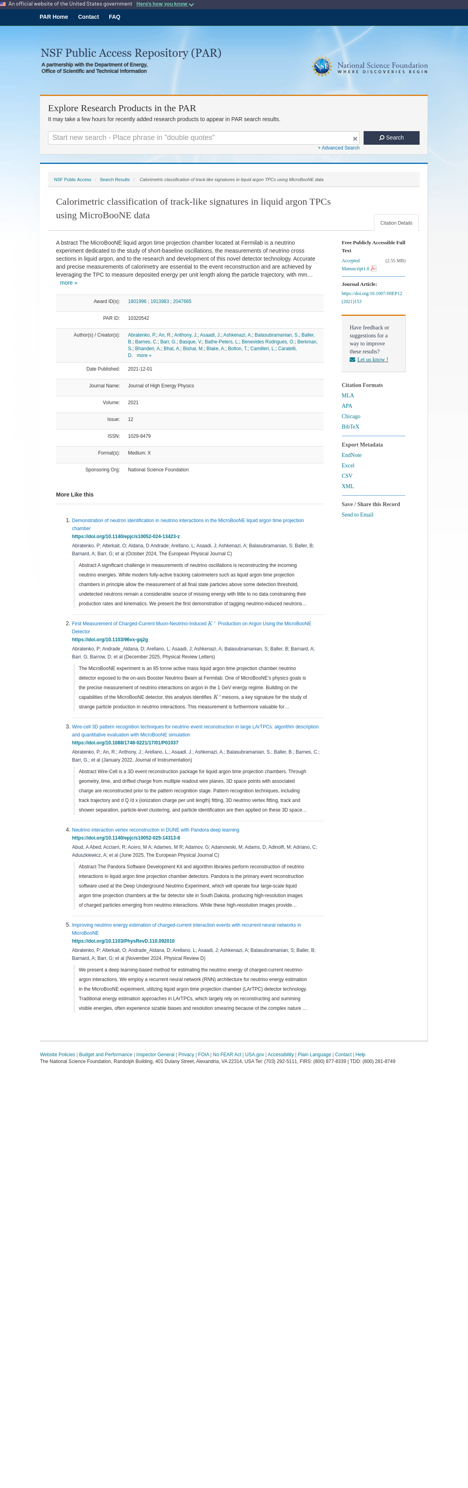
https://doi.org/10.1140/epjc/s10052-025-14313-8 (127, 838)
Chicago (351, 416)
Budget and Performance (105, 1054)
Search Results (115, 179)
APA (347, 406)
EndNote (352, 455)
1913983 (159, 301)
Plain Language (314, 1054)
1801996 (137, 301)
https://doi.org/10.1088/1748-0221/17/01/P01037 (126, 743)
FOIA (203, 1054)
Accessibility (281, 1054)
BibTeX (350, 427)
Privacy (186, 1054)
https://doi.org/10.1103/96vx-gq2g (111, 639)
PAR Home (54, 17)
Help (361, 1054)
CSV (347, 476)
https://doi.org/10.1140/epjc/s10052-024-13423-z (127, 536)
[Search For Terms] (204, 138)
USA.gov (254, 1054)
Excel (348, 466)
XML (348, 486)
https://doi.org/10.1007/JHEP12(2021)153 (372, 297)
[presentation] (212, 623)
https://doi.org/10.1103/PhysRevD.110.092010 (124, 941)
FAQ (114, 17)
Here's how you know (165, 3)
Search (391, 137)
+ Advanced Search (339, 148)
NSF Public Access (72, 179)
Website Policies (57, 1054)
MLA (348, 396)
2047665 (182, 301)
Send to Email (357, 515)
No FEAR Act (227, 1054)
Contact (88, 17)
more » (69, 282)
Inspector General (155, 1054)
